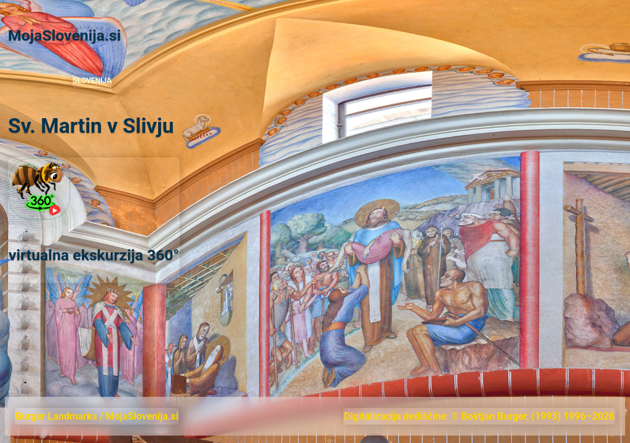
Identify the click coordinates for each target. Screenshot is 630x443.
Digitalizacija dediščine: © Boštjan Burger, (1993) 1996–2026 (479, 416)
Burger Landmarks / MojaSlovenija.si (96, 416)
